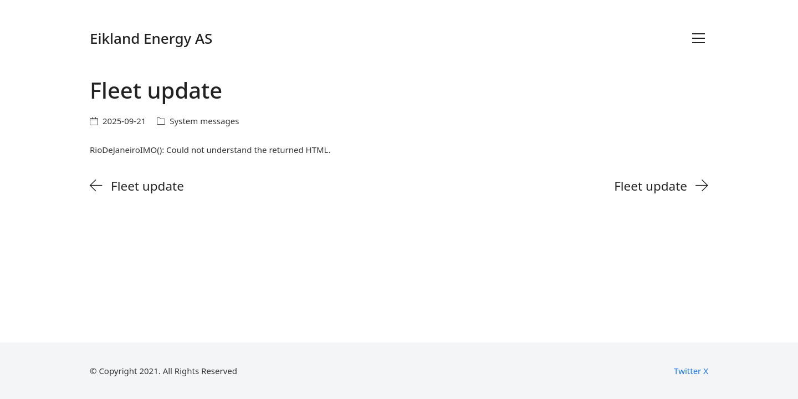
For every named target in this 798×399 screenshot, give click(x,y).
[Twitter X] (691, 371)
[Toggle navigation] (698, 38)
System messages (204, 120)
